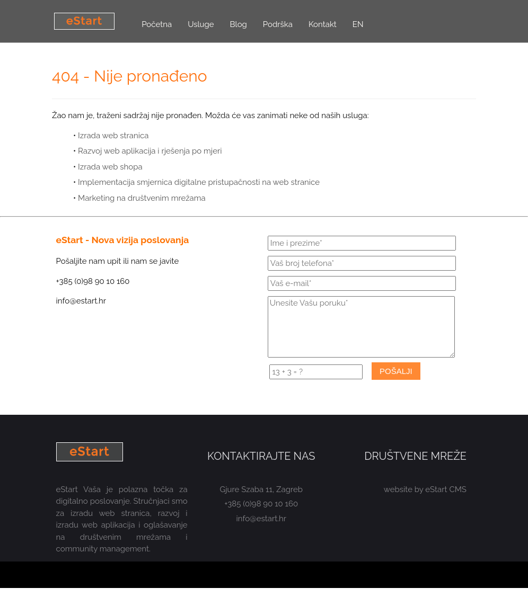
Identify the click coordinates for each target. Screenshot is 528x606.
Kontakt (323, 24)
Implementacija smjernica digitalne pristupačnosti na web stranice (199, 182)
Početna (157, 24)
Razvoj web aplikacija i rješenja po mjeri (150, 151)
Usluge (201, 24)
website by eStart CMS (425, 489)
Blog (238, 24)
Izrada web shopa (110, 167)
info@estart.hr (261, 518)
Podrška (278, 24)
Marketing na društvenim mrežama (142, 198)
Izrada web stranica (113, 135)
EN (358, 24)
